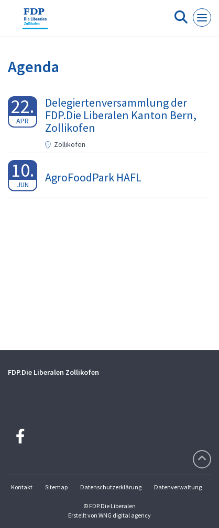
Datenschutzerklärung (110, 487)
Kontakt (21, 487)
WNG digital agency (124, 515)
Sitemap (56, 487)
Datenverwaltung (178, 487)
